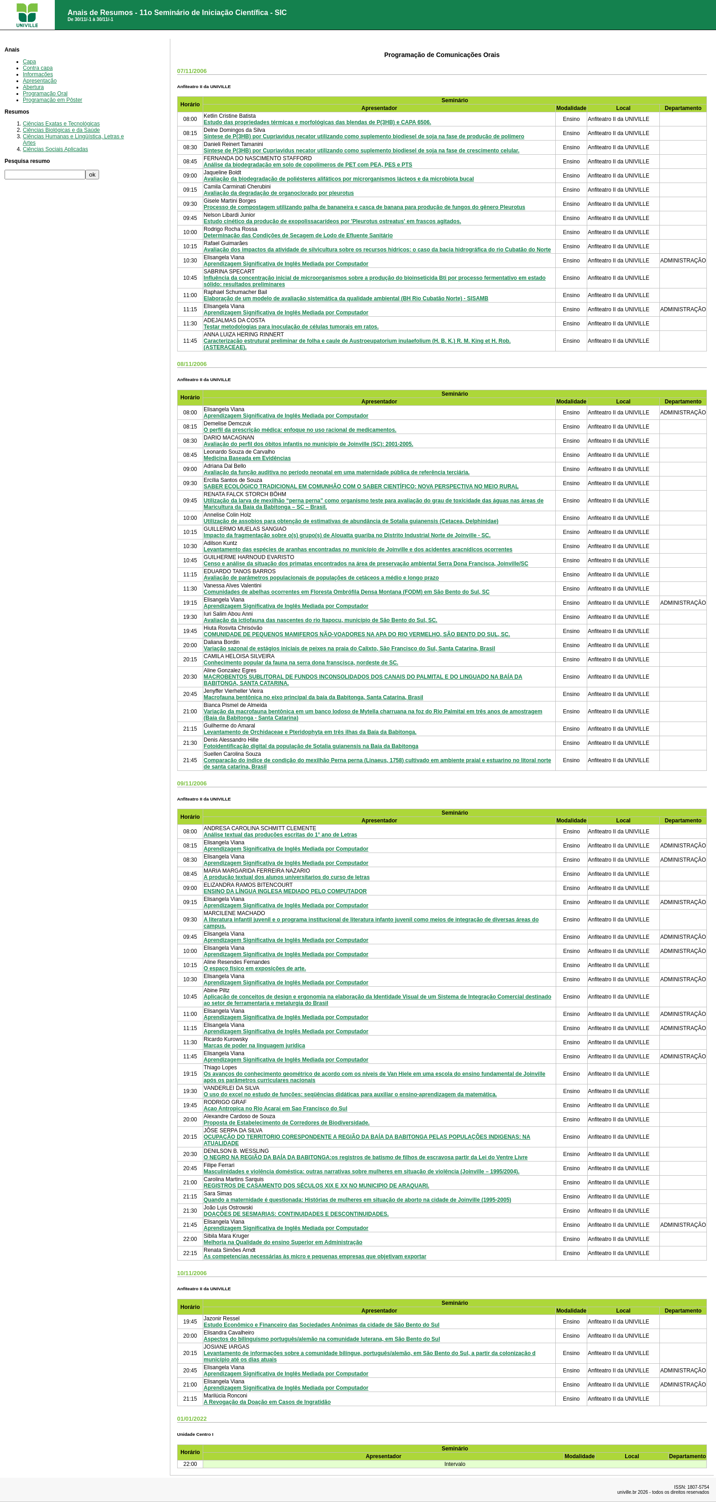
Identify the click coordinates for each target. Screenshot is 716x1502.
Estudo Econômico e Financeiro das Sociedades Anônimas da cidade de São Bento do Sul (321, 1325)
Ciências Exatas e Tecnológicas (61, 123)
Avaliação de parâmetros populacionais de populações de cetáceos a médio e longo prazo (321, 578)
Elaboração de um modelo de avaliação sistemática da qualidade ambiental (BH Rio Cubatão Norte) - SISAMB (346, 298)
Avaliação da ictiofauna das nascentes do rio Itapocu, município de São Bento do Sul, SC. (320, 620)
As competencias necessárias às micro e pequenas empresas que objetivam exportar (315, 1256)
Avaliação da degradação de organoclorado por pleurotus (279, 193)
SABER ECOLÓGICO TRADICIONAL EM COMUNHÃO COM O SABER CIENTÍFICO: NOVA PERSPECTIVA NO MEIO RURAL (361, 486)
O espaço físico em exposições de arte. (255, 968)
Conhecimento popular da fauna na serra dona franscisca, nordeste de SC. (301, 662)
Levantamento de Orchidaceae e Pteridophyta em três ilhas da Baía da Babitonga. (310, 732)
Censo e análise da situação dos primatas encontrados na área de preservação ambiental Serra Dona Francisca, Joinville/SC (366, 563)
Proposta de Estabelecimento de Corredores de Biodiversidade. (286, 1123)
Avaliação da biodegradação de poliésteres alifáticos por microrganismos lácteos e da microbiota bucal (339, 179)
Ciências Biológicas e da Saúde (61, 130)
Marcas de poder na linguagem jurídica (254, 1045)
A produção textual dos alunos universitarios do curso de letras (287, 877)
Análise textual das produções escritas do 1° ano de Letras (280, 835)
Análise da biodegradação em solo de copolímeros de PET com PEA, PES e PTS (308, 165)
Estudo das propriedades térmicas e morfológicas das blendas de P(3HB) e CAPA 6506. (317, 122)
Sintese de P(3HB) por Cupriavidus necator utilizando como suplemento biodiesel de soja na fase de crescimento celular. (362, 150)
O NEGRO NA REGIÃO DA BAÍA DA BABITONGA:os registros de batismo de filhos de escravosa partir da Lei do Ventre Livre (365, 1157)
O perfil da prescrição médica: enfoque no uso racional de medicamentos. (300, 430)
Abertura (33, 87)
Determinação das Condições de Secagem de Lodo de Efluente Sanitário (298, 235)
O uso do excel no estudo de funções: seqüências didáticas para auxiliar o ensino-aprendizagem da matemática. (350, 1094)
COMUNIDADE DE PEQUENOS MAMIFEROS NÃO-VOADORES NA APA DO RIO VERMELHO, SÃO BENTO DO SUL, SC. (357, 634)
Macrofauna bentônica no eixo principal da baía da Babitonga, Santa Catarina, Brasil (313, 697)
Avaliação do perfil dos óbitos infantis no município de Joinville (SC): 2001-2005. (308, 444)
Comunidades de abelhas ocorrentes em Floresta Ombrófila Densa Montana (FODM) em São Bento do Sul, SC (347, 592)
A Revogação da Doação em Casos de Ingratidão (267, 1402)
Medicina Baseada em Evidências (247, 458)
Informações (38, 74)
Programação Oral (45, 93)
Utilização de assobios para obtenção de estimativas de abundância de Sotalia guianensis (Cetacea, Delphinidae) (351, 521)
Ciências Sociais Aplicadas (55, 149)
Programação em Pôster (52, 100)
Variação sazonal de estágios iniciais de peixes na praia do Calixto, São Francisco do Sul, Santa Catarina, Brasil (349, 648)
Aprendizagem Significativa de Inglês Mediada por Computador (286, 264)
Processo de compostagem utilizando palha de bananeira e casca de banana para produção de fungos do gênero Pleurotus (364, 207)
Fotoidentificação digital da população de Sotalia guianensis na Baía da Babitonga (311, 746)
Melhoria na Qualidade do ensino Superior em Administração (283, 1242)
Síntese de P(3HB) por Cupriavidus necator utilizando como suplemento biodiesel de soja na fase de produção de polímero (364, 136)
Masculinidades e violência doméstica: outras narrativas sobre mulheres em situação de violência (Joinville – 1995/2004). (362, 1171)
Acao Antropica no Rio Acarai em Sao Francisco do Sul (275, 1108)
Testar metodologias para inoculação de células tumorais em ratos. (291, 327)
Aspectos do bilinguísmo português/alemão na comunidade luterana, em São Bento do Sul (322, 1339)
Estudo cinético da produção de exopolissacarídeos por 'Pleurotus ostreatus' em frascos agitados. (332, 221)
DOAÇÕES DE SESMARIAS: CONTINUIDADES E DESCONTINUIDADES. (296, 1214)
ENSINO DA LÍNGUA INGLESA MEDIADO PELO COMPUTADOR (285, 891)
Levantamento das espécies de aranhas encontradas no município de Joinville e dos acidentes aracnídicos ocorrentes (358, 549)
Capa (29, 61)
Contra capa (38, 68)
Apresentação (40, 81)
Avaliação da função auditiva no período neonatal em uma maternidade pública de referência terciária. (336, 472)
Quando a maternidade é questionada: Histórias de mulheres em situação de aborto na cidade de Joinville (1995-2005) (357, 1200)
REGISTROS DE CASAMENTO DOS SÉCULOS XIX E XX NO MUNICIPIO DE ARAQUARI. (316, 1186)
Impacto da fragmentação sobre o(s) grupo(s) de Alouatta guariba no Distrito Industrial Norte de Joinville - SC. (347, 535)
